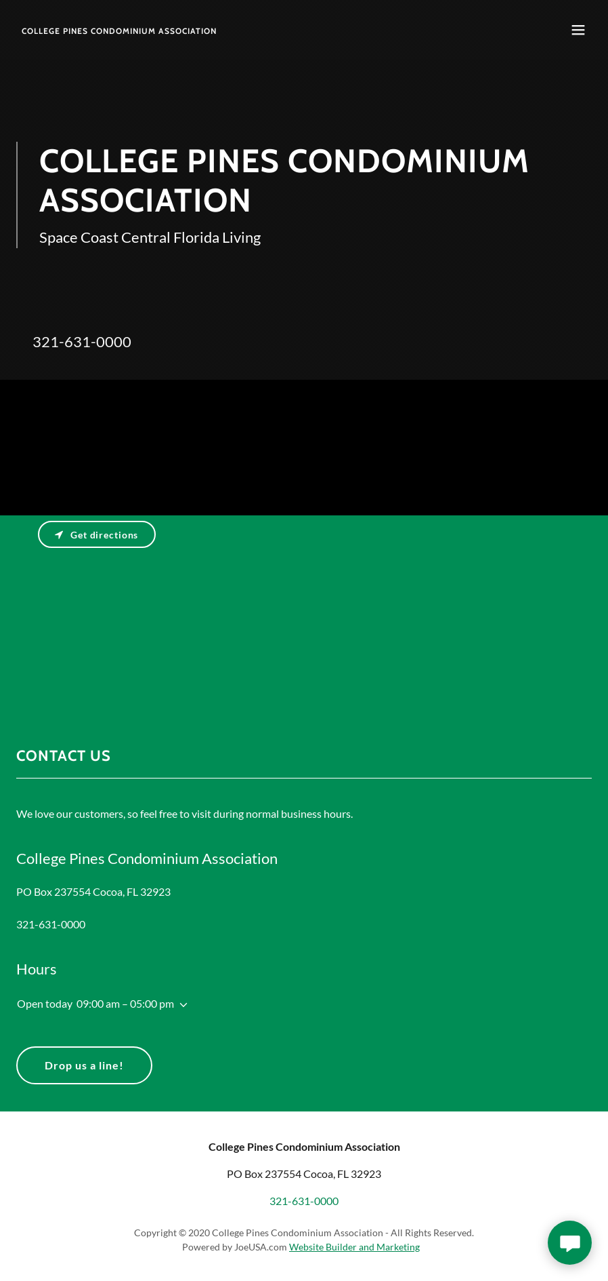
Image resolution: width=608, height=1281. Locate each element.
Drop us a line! (84, 1065)
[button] (578, 29)
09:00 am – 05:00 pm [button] (125, 1003)
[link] (119, 29)
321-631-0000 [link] (81, 341)
